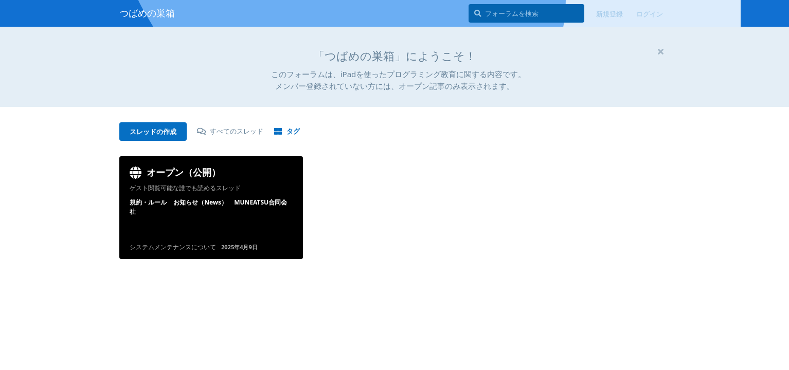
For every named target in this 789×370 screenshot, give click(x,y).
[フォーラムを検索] (526, 13)
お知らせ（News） (200, 202)
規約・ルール (148, 202)
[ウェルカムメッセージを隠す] (660, 51)
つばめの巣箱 (147, 13)
